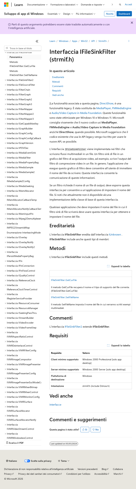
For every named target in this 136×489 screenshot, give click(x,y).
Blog (104, 469)
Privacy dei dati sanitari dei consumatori (39, 473)
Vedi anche (58, 95)
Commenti (57, 86)
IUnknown (115, 234)
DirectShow (106, 103)
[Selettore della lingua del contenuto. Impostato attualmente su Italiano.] (11, 461)
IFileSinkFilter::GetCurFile (64, 280)
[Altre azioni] (129, 41)
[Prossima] (112, 4)
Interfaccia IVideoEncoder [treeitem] (20, 322)
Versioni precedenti (88, 469)
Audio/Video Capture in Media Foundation (77, 113)
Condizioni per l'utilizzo (78, 473)
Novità (109, 13)
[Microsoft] (6, 4)
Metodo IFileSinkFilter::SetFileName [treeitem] (23, 73)
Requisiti (56, 90)
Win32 (84, 41)
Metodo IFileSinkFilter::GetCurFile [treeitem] (22, 64)
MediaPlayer (103, 108)
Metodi (56, 81)
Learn (52, 41)
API (93, 41)
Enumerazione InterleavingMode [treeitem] (24, 232)
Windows (63, 41)
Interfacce (55, 404)
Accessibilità (100, 473)
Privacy (8, 473)
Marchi (117, 473)
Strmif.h (102, 41)
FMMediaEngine (121, 108)
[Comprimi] (37, 41)
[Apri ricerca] (120, 5)
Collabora (118, 469)
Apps (74, 41)
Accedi (128, 4)
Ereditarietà (58, 77)
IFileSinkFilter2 (73, 326)
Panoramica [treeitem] (16, 57)
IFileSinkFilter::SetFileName (65, 297)
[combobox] (22, 48)
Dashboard (124, 13)
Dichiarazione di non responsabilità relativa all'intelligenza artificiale (39, 469)
